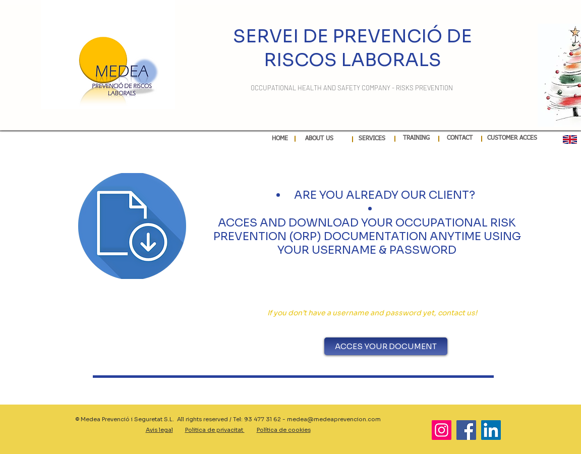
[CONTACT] (460, 138)
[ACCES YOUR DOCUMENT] (385, 346)
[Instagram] (441, 430)
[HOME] (280, 139)
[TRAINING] (416, 138)
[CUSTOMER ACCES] (512, 138)
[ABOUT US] (319, 139)
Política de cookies (284, 429)
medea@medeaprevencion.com (334, 419)
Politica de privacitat (215, 429)
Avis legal (159, 429)
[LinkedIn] (491, 430)
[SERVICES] (372, 139)
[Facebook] (466, 430)
